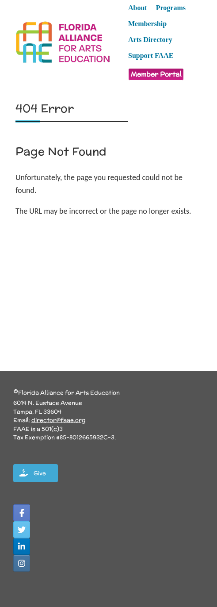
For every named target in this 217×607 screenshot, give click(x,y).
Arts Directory (150, 39)
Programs (171, 8)
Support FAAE (150, 55)
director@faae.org (58, 420)
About (137, 8)
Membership (147, 23)
